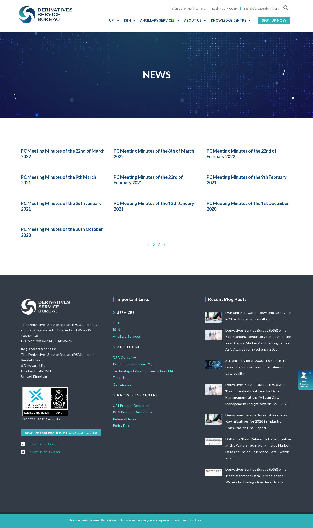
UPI (114, 20)
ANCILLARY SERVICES (159, 20)
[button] (274, 20)
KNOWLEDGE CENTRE (231, 20)
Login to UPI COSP (224, 8)
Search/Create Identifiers (261, 8)
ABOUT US (195, 20)
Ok (206, 520)
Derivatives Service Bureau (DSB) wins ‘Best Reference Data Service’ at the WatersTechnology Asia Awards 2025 (255, 475)
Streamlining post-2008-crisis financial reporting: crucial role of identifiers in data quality (256, 367)
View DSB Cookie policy (228, 520)
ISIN (129, 20)
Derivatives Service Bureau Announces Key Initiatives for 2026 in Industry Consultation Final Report (256, 421)
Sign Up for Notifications (188, 8)
